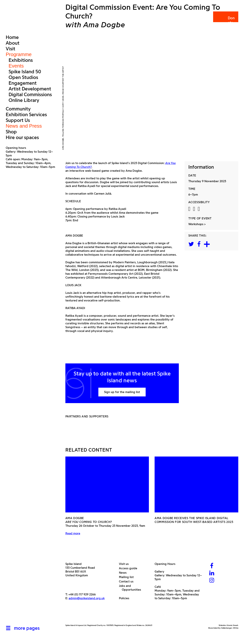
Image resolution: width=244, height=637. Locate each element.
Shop (11, 131)
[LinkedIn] (212, 573)
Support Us (18, 120)
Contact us (127, 581)
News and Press (24, 126)
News (124, 572)
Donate (225, 20)
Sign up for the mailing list (122, 392)
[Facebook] (212, 566)
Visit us (125, 564)
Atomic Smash (232, 625)
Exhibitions (21, 60)
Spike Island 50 (25, 71)
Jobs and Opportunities (131, 587)
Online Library (24, 100)
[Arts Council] (74, 615)
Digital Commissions (30, 94)
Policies (125, 598)
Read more (72, 533)
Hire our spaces (22, 137)
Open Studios (23, 77)
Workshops (195, 224)
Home (12, 37)
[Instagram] (212, 580)
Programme (19, 54)
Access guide (129, 568)
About (12, 43)
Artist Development (30, 89)
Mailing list (128, 577)
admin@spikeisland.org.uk (87, 598)
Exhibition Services (26, 114)
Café (158, 587)
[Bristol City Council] (103, 615)
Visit (10, 49)
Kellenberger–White (229, 628)
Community (18, 109)
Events (16, 66)
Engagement (23, 83)
